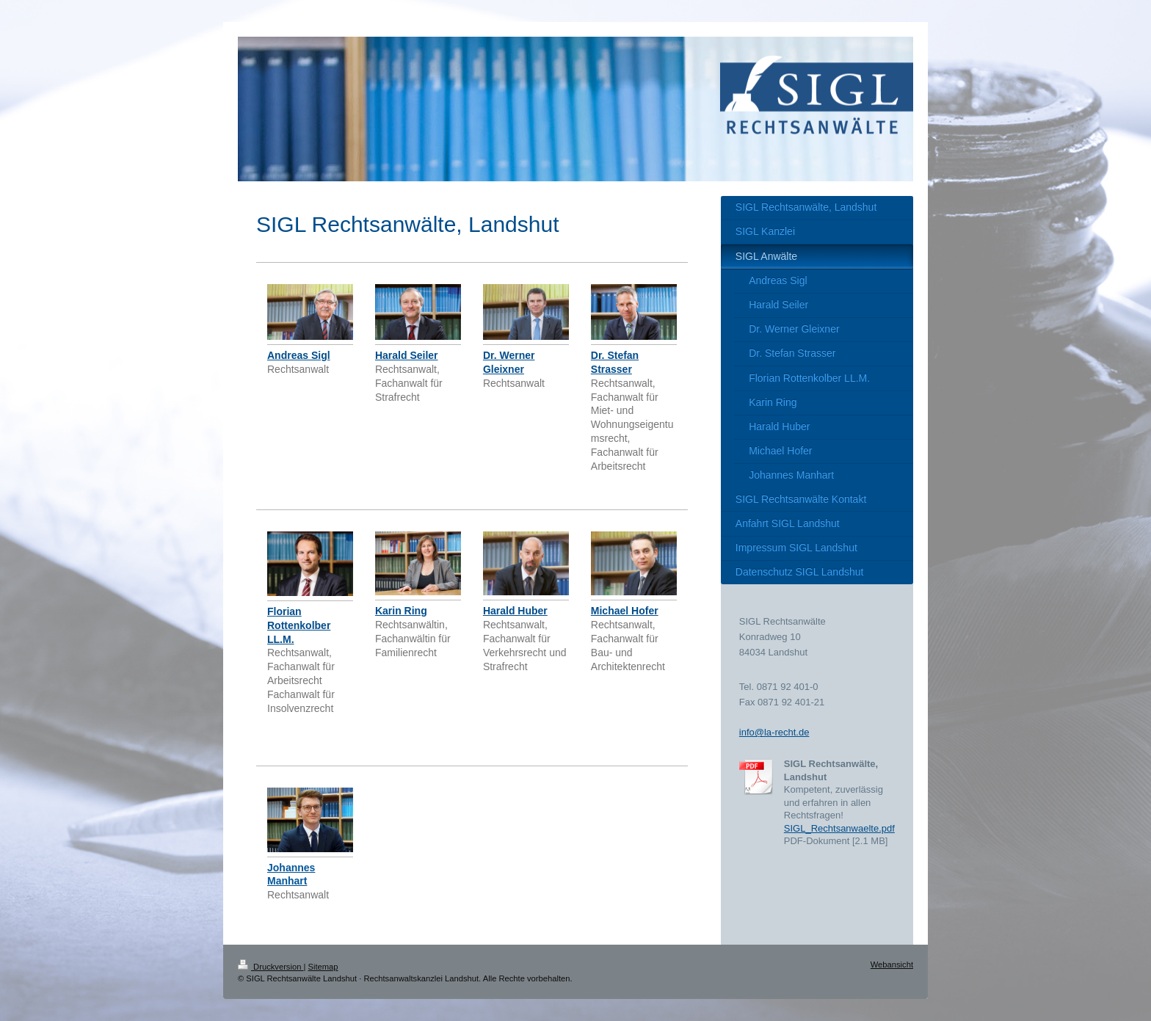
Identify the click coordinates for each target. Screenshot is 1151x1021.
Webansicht (892, 964)
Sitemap (323, 966)
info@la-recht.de (774, 732)
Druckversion (271, 966)
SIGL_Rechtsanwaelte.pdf (839, 828)
